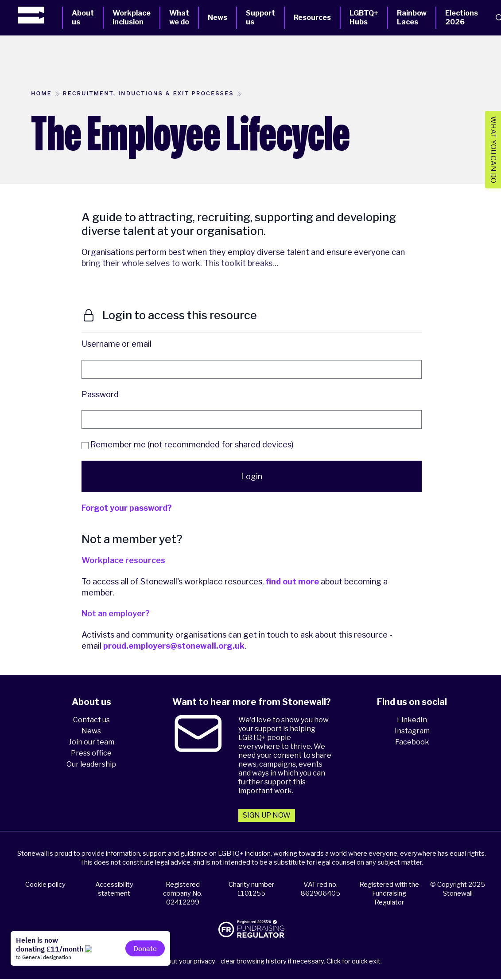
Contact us (91, 720)
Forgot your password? (127, 508)
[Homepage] (40, 15)
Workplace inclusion (132, 17)
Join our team (91, 742)
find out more (292, 581)
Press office (91, 753)
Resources (312, 17)
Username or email (116, 344)
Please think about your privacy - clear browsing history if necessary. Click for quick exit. (251, 961)
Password (100, 394)
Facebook (412, 742)
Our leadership (91, 764)
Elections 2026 (461, 17)
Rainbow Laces (412, 17)
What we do (179, 17)
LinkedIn (412, 720)
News (217, 17)
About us (83, 17)
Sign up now (267, 815)
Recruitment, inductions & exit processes (148, 93)
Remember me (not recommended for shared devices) (188, 444)
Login (251, 476)
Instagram (412, 731)
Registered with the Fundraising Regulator (389, 893)
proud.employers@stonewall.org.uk (174, 645)
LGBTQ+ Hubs (364, 17)
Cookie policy (45, 885)
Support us (260, 17)
